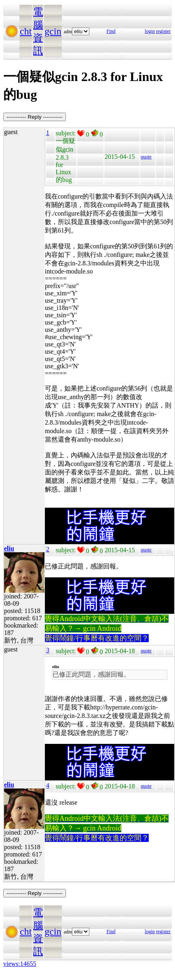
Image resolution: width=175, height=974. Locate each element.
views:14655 (19, 963)
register (163, 31)
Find (111, 31)
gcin (52, 31)
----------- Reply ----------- (34, 117)
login (150, 31)
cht (26, 31)
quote (146, 157)
